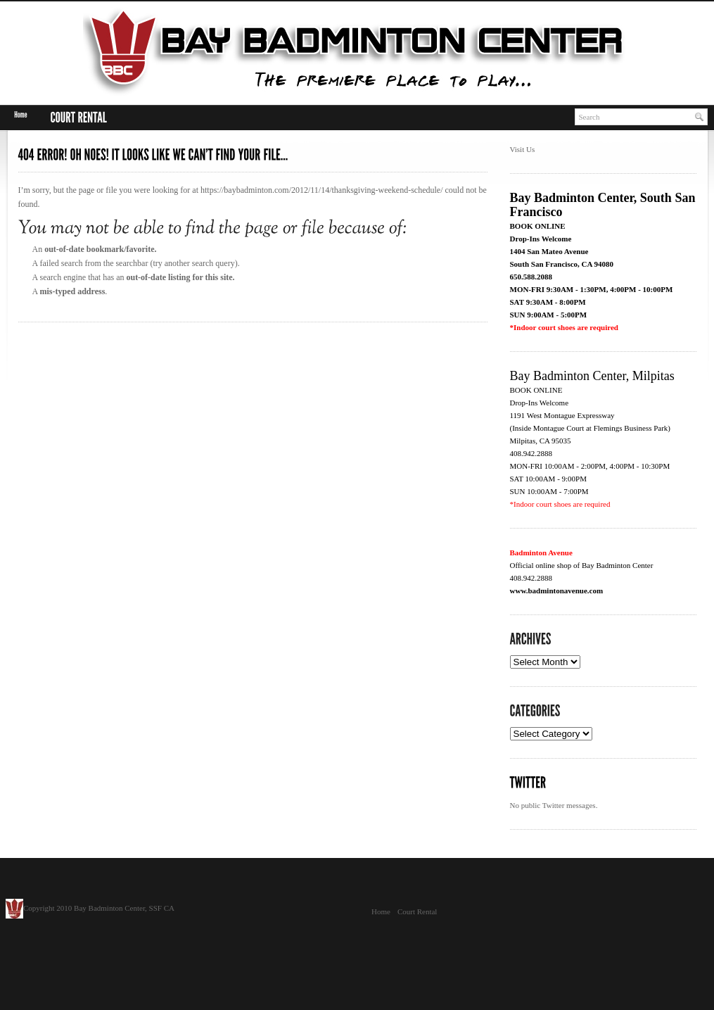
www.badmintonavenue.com (557, 590)
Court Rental (417, 911)
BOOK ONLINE (538, 226)
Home (380, 911)
